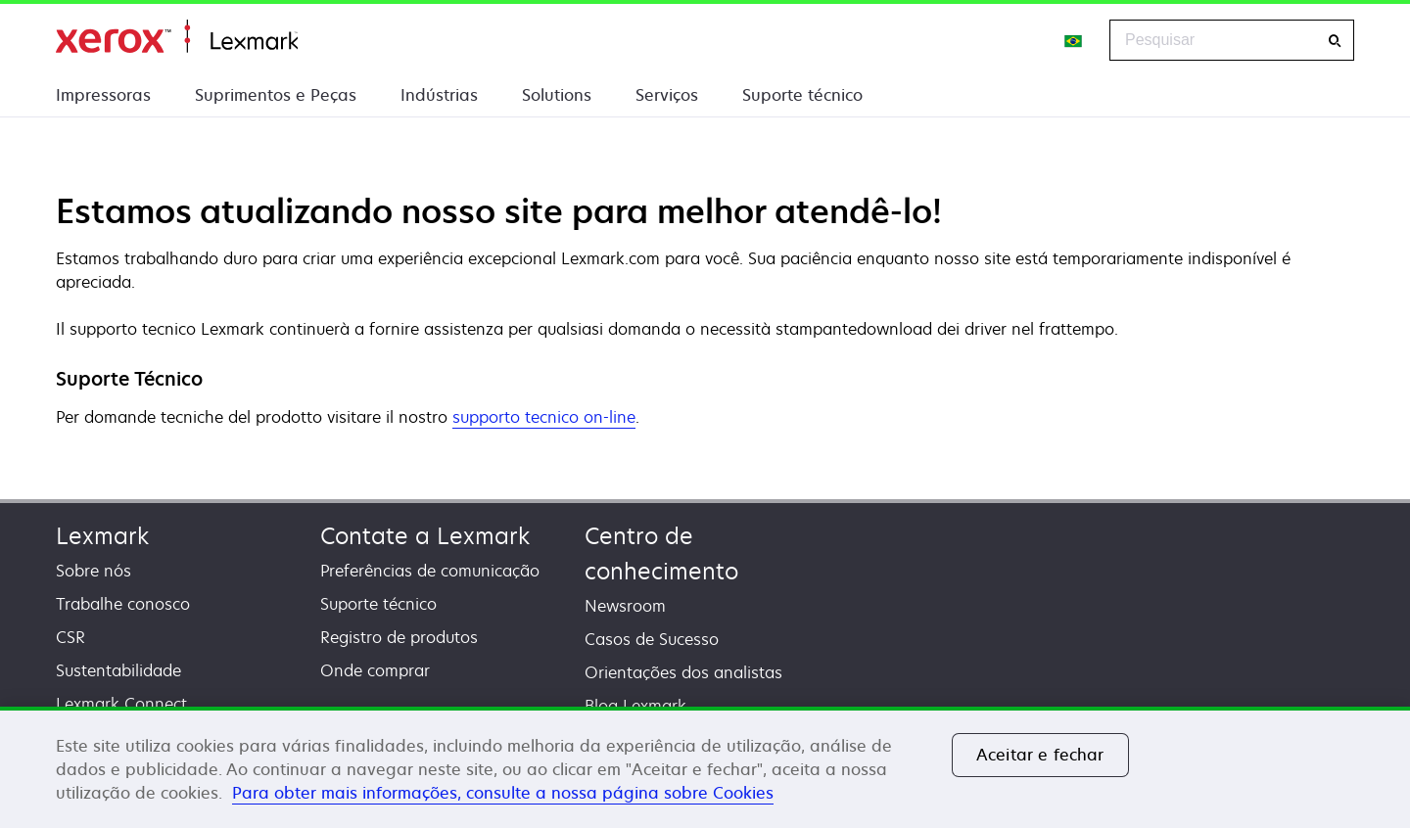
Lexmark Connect (121, 703)
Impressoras (103, 95)
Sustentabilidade (118, 670)
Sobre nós (93, 570)
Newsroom (625, 606)
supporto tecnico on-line (543, 417)
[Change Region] (1074, 40)
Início (177, 37)
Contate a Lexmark (425, 536)
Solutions (556, 95)
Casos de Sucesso (652, 639)
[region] (705, 767)
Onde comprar (375, 670)
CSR (70, 637)
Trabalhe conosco (123, 604)
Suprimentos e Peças (275, 95)
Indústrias (439, 95)
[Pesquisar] (1334, 41)
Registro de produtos (399, 637)
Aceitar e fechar (1040, 754)
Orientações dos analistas (683, 672)
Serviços (666, 95)
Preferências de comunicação (430, 570)
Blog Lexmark (635, 705)
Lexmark (102, 536)
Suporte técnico (802, 95)
